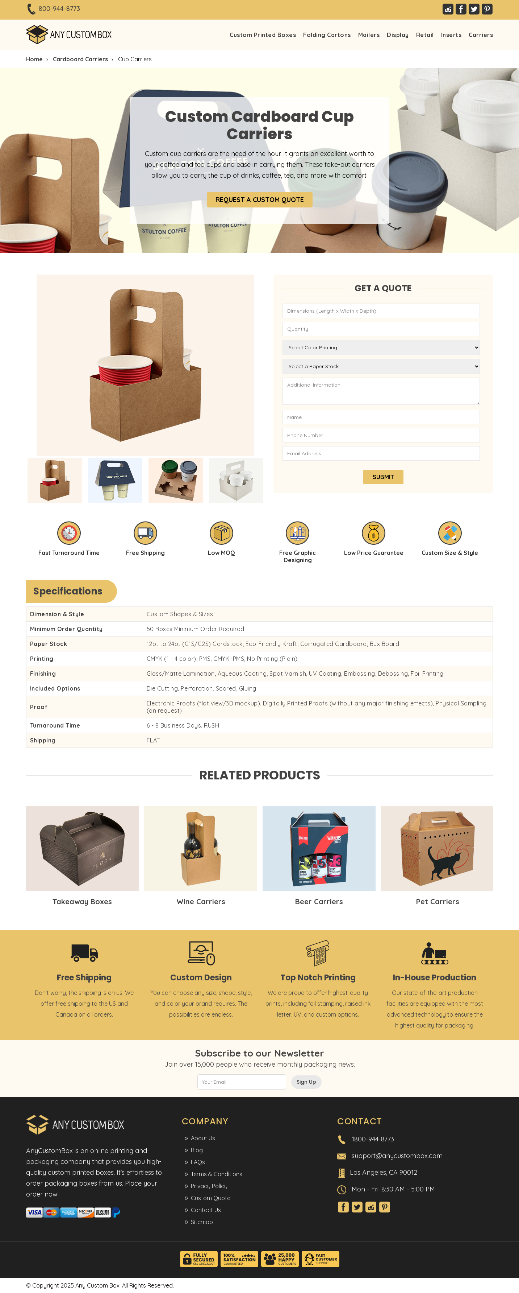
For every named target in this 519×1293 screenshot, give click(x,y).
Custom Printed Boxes (263, 34)
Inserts (451, 34)
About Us (203, 1138)
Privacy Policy (209, 1186)
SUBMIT (383, 477)
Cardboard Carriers (80, 59)
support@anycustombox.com (397, 1156)
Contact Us (206, 1210)
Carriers (481, 34)
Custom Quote (210, 1198)
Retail (425, 34)
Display (398, 34)
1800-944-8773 (373, 1139)
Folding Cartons (327, 34)
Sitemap (202, 1222)
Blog (197, 1150)
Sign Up (306, 1082)
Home (34, 59)
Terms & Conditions (216, 1174)
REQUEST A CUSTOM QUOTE (259, 199)
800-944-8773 (59, 8)
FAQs (198, 1162)
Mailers (369, 34)
